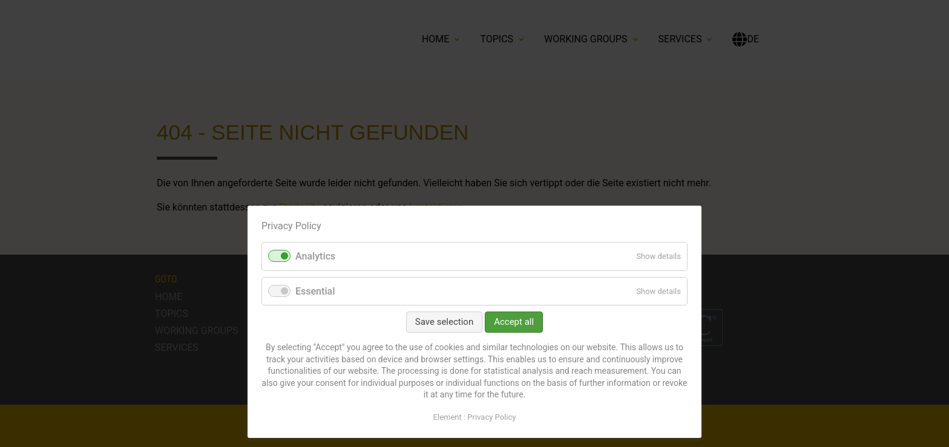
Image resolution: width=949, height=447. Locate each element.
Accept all (514, 321)
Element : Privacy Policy (474, 417)
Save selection (444, 321)
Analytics (315, 256)
